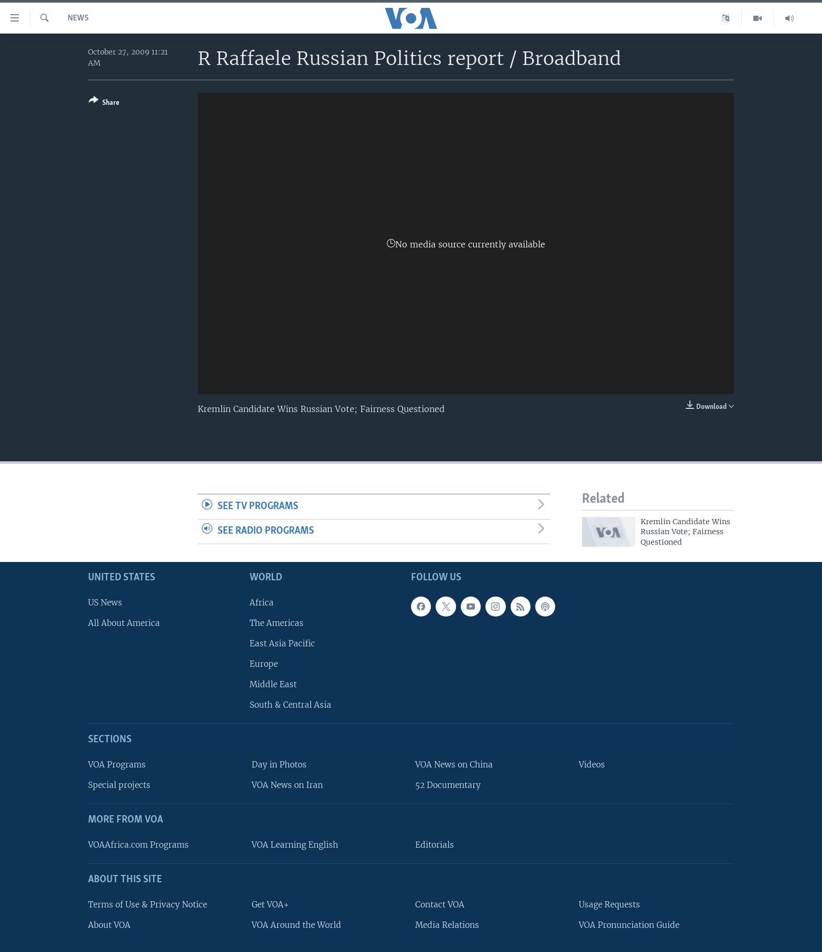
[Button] (104, 103)
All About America (124, 623)
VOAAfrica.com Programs (138, 845)
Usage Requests (609, 905)
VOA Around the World (296, 925)
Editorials (434, 845)
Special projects (119, 785)
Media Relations (447, 925)
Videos (592, 765)
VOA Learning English (295, 845)
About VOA (109, 925)
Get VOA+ (270, 905)
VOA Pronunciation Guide (629, 925)
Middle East (273, 684)
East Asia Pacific (282, 643)
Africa (262, 603)
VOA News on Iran (287, 785)
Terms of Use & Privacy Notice (147, 905)
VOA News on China (454, 765)
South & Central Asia (290, 705)
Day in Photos (279, 765)
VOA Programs (117, 765)
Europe (264, 664)
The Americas (277, 623)
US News (105, 603)
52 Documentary (448, 785)
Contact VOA (439, 905)
